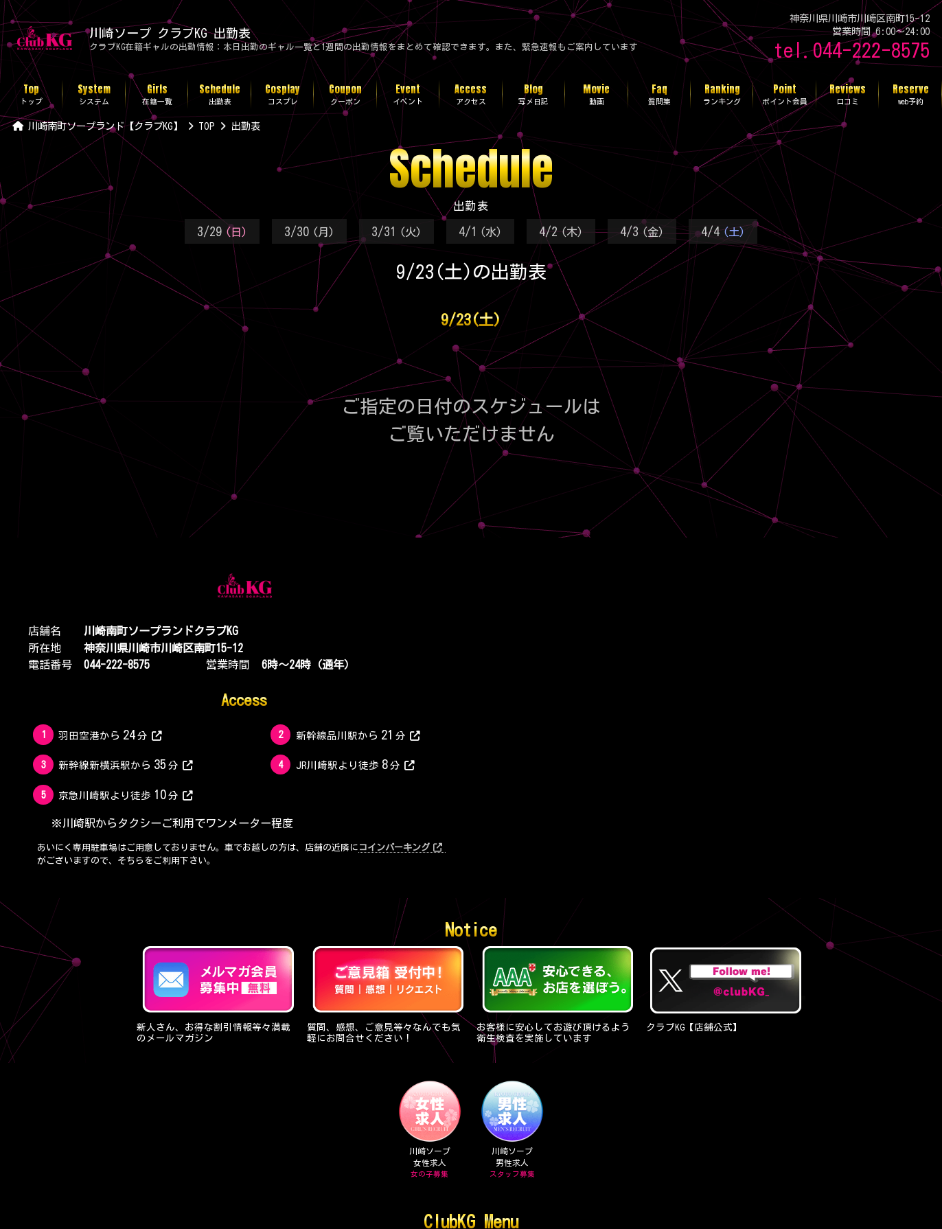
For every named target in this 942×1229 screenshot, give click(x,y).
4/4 (723, 231)
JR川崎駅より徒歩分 (355, 764)
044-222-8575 (117, 664)
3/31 (396, 231)
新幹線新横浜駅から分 (125, 764)
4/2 (561, 231)
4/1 (481, 231)
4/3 (642, 231)
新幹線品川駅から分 (358, 735)
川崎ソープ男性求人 (512, 1129)
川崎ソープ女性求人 (429, 1129)
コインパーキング (400, 847)
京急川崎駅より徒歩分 (125, 794)
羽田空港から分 (110, 735)
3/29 (222, 231)
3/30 (309, 231)
